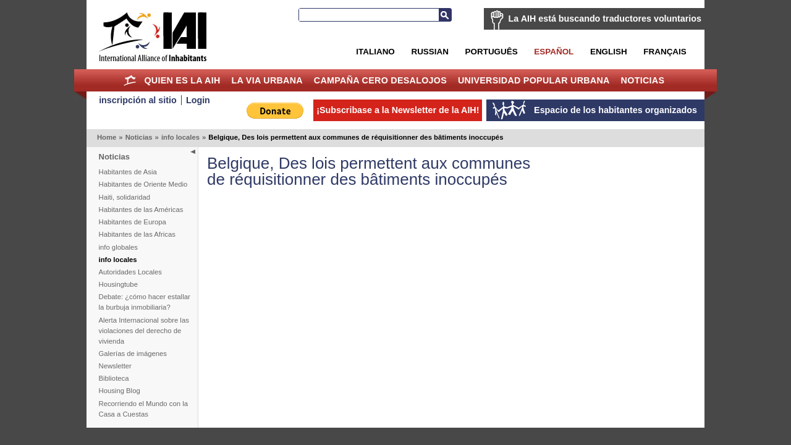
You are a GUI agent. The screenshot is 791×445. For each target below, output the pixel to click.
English (608, 51)
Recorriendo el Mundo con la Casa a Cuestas (143, 409)
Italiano (375, 51)
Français (664, 51)
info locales (180, 137)
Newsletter (115, 366)
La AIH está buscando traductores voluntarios (605, 18)
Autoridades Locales (130, 272)
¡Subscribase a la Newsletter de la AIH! (397, 110)
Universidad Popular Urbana (534, 80)
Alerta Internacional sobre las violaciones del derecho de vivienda (144, 330)
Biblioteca (114, 378)
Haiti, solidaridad (125, 197)
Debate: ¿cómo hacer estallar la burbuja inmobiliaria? (144, 302)
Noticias (643, 80)
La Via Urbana (267, 80)
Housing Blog (119, 390)
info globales (118, 247)
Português (491, 51)
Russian (429, 51)
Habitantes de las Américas (141, 209)
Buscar (445, 15)
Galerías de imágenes (133, 353)
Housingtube (118, 284)
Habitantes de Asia (128, 172)
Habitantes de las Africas (137, 234)
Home (130, 80)
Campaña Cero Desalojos (380, 80)
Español (553, 51)
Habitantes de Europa (132, 222)
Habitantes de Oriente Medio (143, 184)
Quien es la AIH (182, 80)
